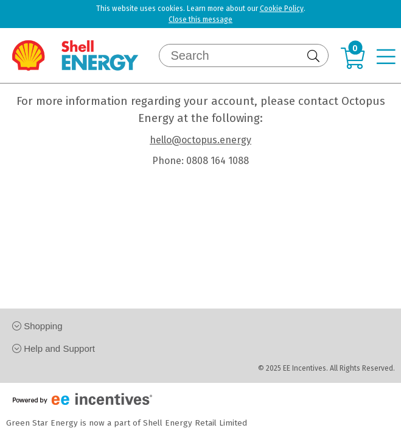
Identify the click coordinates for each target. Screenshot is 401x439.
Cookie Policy (282, 8)
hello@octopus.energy (200, 140)
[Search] (236, 55)
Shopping (37, 326)
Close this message (200, 19)
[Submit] (315, 56)
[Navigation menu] (389, 58)
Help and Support (53, 348)
